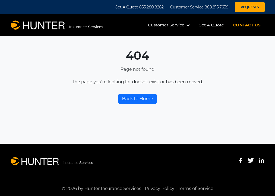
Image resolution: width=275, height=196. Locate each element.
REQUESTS (250, 7)
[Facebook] (240, 160)
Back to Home (137, 98)
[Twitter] (251, 160)
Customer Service (166, 24)
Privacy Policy (159, 188)
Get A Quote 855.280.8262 (139, 7)
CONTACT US (247, 24)
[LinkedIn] (261, 160)
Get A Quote (211, 24)
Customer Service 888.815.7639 (199, 7)
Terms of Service (195, 188)
